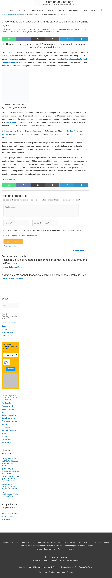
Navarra (5, 267)
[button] (101, 10)
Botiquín (5, 424)
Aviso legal (43, 572)
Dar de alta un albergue (10, 513)
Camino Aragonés (74, 545)
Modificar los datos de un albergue (65, 560)
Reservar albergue (8, 332)
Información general (9, 322)
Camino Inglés (18, 14)
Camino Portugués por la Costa (47, 542)
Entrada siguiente (81, 250)
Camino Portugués (26, 542)
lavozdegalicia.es (12, 179)
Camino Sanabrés (42, 545)
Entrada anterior (9, 246)
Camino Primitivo (93, 542)
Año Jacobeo (11, 122)
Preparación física (8, 406)
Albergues (5, 329)
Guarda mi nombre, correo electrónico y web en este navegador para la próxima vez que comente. (43, 230)
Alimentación (6, 427)
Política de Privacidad (29, 235)
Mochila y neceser (8, 409)
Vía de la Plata (27, 545)
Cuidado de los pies (8, 418)
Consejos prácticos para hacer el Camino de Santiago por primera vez (10, 478)
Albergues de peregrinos (77, 29)
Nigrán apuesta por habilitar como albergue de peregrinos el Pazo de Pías (44, 274)
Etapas (4, 326)
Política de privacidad (57, 572)
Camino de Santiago (60, 2)
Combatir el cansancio (9, 430)
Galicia (30, 29)
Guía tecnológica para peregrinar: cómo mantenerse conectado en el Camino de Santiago (10, 461)
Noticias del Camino (42, 29)
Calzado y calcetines (9, 415)
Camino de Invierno (57, 545)
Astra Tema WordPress (84, 567)
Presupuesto (6, 439)
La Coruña (24, 32)
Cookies (70, 572)
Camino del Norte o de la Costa (73, 542)
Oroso (41, 32)
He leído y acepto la (21, 235)
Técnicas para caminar (10, 421)
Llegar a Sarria (7, 335)
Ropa (3, 412)
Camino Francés (10, 542)
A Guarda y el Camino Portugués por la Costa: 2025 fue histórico (10, 494)
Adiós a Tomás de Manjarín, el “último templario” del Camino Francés (9, 486)
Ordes (35, 32)
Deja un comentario (58, 29)
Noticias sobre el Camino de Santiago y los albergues (56, 548)
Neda (30, 32)
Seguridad (5, 433)
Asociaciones (6, 442)
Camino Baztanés (89, 545)
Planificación (6, 403)
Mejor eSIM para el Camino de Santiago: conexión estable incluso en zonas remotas (10, 470)
